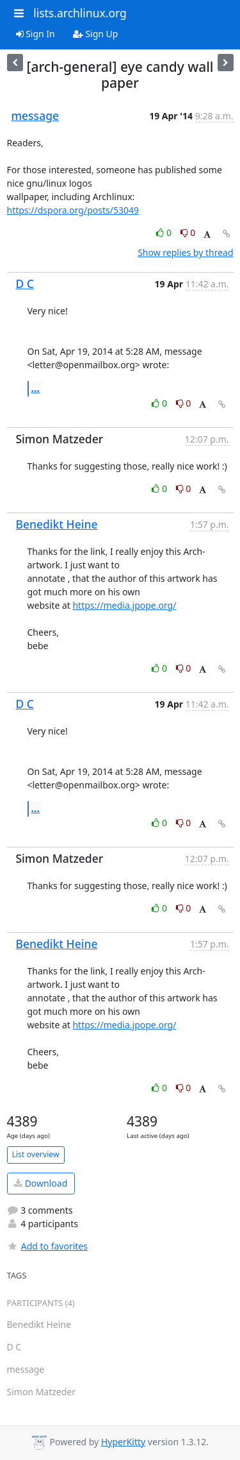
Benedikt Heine (57, 524)
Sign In (35, 34)
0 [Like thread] (164, 232)
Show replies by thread (185, 252)
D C (25, 283)
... (35, 388)
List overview (36, 1154)
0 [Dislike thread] (188, 232)
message (36, 115)
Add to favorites (47, 1246)
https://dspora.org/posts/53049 (73, 210)
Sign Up (95, 34)
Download (40, 1183)
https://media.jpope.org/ (124, 605)
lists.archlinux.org (80, 13)
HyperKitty (123, 1442)
